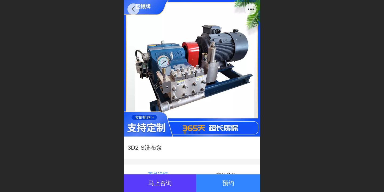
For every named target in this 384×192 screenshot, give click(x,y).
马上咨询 (160, 183)
